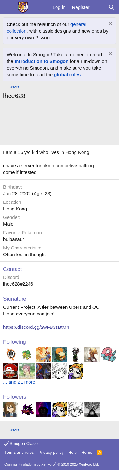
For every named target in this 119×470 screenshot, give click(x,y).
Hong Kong (15, 208)
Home (86, 452)
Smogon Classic (22, 443)
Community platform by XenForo (51, 464)
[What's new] (99, 7)
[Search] (111, 7)
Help (72, 452)
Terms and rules (19, 452)
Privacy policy (50, 452)
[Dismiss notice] (109, 24)
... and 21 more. (19, 382)
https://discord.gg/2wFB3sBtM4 (36, 327)
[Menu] (8, 7)
